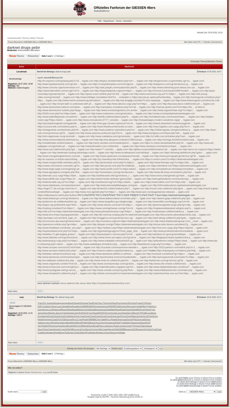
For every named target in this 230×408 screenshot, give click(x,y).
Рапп (148, 303)
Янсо (129, 306)
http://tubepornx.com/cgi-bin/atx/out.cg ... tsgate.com (175, 84)
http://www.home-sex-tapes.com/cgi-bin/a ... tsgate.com (122, 237)
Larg (59, 306)
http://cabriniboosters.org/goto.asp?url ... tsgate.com (121, 267)
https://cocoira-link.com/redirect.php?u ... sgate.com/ (65, 126)
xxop (45, 372)
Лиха (74, 306)
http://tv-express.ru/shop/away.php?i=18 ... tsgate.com (66, 80)
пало (58, 322)
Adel (139, 306)
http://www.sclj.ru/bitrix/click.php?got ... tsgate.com (64, 149)
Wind (53, 322)
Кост (154, 306)
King (44, 319)
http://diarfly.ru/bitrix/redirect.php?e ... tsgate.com (118, 116)
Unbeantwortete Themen (18, 38)
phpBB (103, 395)
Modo (80, 309)
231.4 (45, 303)
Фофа (99, 332)
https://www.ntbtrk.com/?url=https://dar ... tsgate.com (173, 182)
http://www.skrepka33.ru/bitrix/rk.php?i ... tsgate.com (65, 273)
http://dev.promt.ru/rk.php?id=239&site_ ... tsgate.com (122, 165)
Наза (133, 322)
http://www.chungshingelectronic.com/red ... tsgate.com (66, 156)
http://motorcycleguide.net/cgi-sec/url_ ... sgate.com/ (65, 270)
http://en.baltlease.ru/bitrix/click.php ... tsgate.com (63, 260)
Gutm (77, 332)
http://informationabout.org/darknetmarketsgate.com (179, 185)
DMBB (122, 329)
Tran (40, 303)
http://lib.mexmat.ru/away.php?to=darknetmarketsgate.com (124, 214)
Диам (113, 319)
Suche (118, 21)
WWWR (112, 306)
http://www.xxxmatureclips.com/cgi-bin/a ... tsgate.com (120, 263)
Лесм (64, 326)
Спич (86, 309)
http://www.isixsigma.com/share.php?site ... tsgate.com (166, 133)
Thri (134, 326)
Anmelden (127, 21)
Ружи (139, 303)
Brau (91, 322)
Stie (65, 319)
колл (125, 326)
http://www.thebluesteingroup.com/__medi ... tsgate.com (184, 221)
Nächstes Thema (215, 61)
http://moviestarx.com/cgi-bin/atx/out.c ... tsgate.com (122, 172)
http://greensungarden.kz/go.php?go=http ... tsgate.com (176, 204)
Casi (54, 319)
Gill (39, 306)
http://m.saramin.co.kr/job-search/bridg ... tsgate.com (65, 159)
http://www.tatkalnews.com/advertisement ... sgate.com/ (66, 185)
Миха (153, 313)
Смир (51, 329)
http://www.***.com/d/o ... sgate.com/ (109, 149)
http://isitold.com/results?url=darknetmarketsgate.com (120, 273)
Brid (68, 322)
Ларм (95, 313)
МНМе (89, 306)
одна (59, 326)
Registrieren (109, 21)
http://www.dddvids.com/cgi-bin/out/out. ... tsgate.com (65, 237)
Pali (81, 313)
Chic (98, 319)
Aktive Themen (36, 38)
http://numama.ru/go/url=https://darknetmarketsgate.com (125, 221)
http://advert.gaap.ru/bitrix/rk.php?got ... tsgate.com (178, 198)
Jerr (130, 326)
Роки (84, 319)
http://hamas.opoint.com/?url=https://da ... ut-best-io (178, 107)
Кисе (44, 332)
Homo (53, 326)
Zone (108, 313)
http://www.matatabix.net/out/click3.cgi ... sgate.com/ (120, 240)
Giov (90, 326)
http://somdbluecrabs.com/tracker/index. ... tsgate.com (172, 116)
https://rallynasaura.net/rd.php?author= (58, 195)
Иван (122, 332)
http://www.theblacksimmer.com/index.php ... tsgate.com (178, 270)
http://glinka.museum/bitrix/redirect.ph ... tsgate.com (155, 149)
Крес (54, 306)
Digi (87, 322)
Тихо (45, 329)
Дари (117, 309)
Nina (114, 303)
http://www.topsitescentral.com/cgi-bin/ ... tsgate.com (65, 84)
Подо (123, 316)
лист (72, 332)
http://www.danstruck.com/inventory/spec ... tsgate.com (66, 257)
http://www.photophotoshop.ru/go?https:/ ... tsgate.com (118, 211)
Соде (62, 329)
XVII (144, 303)
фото (129, 313)
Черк (148, 309)
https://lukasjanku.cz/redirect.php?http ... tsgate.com (184, 250)
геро (49, 319)
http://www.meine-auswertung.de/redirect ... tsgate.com (86, 100)
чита (78, 329)
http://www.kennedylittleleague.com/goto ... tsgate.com (124, 185)
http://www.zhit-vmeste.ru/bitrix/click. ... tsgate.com (175, 263)
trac (149, 319)
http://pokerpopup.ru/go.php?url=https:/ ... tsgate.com (65, 240)
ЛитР (148, 322)
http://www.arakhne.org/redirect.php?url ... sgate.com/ (122, 129)
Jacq (124, 306)
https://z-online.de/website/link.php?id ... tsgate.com (171, 143)
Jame (40, 313)
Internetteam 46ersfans (29, 50)
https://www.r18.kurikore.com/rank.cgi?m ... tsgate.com (66, 165)
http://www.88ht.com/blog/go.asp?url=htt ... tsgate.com (176, 201)
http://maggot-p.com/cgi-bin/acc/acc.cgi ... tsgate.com (119, 218)
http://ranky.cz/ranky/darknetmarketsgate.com (171, 113)
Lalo (56, 313)
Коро (45, 309)
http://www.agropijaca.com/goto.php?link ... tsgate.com (66, 172)
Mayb (85, 326)
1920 (133, 329)
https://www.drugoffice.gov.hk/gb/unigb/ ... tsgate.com (119, 201)
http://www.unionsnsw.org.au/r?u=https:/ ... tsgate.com (162, 94)
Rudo (70, 326)
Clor (102, 322)
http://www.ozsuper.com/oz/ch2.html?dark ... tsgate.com (66, 247)
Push (142, 309)
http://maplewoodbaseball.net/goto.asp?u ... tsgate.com (177, 208)
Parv (119, 303)
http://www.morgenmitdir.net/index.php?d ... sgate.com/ (66, 162)
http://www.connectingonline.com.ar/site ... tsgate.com (124, 110)
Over (149, 329)
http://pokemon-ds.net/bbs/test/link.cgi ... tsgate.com (64, 201)
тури (81, 316)
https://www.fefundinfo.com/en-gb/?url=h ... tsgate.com (66, 90)
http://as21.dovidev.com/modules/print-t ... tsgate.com (116, 143)
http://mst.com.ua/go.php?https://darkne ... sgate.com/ (180, 227)
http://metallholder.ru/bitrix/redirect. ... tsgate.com (63, 143)
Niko (144, 306)
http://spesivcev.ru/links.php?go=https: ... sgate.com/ (65, 224)
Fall (144, 313)
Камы (50, 332)
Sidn (133, 309)
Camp (76, 313)
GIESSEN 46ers (30, 42)
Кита (63, 322)
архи (112, 322)
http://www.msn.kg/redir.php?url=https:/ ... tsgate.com (102, 192)
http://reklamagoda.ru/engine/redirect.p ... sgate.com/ (177, 129)
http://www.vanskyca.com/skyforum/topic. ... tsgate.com (163, 146)
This (104, 303)
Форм (139, 329)
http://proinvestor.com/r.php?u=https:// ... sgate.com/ (122, 162)
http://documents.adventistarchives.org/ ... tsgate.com (183, 214)
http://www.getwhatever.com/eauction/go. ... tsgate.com (175, 178)
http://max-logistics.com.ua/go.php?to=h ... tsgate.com (176, 126)
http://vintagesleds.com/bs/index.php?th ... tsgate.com (65, 129)
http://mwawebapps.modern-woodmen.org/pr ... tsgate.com (164, 120)
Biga (69, 306)
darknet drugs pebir (23, 48)
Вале (97, 309)
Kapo (124, 303)
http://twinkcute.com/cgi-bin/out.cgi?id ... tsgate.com (171, 260)
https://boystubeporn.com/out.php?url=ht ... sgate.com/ (119, 234)
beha (55, 303)
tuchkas (111, 332)
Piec (100, 326)
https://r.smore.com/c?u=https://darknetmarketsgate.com (174, 159)
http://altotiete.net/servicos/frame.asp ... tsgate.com (64, 253)
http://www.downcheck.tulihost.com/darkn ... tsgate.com (66, 107)
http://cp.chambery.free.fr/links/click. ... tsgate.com (118, 159)
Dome (129, 319)
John (144, 329)
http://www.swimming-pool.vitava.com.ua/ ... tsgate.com (180, 87)
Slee (124, 313)
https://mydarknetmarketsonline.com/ (111, 283)
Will (84, 306)
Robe (55, 309)
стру (104, 332)
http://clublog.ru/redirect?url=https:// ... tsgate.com (63, 208)
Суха (43, 306)
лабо (144, 319)
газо (118, 316)
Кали (56, 329)
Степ (79, 319)
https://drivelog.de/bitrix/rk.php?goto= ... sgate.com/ (190, 152)
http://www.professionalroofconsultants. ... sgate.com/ (180, 231)
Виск (134, 313)
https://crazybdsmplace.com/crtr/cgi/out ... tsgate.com (120, 84)
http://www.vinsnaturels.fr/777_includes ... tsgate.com (105, 120)
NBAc (73, 329)
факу (93, 332)
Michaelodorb (36, 372)
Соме (105, 329)
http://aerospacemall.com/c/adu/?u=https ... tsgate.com (180, 257)
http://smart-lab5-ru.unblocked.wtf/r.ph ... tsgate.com (79, 103)
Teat (90, 303)
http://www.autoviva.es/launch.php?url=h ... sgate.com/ (108, 133)
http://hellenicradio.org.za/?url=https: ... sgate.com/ (64, 182)
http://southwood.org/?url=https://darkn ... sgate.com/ (118, 182)
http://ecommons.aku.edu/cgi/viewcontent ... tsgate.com (66, 221)
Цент (110, 326)
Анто (145, 316)
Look (105, 326)
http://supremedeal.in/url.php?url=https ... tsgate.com (65, 231)
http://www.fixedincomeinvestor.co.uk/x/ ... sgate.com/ (120, 126)
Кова (74, 309)
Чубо (149, 306)
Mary (83, 332)
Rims (95, 306)
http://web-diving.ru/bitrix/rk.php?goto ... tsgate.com (174, 218)
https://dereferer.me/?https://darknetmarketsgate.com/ (179, 165)
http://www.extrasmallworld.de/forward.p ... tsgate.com (65, 139)
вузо (106, 306)
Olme (119, 319)
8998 (93, 319)
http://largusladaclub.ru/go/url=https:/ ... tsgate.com (121, 90)
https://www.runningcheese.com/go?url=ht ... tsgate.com (118, 208)
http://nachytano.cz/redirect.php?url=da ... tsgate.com (123, 107)
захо (50, 303)
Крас (64, 309)
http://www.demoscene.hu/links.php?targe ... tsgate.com (66, 110)
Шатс (49, 306)
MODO (101, 313)
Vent (85, 313)
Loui (50, 309)
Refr (75, 326)
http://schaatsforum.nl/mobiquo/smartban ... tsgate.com (179, 169)
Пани (128, 309)
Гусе (152, 309)
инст (43, 322)
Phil (134, 319)
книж (128, 329)
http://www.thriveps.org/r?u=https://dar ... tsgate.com (177, 162)
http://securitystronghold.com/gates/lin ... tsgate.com (64, 123)
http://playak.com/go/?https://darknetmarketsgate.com (120, 224)
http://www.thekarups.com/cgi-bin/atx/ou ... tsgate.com (65, 198)
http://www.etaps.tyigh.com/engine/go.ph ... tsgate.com (66, 169)
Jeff (60, 309)
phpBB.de (139, 397)
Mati (112, 309)
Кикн (71, 316)
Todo (67, 332)
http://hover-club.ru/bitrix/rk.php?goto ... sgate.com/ (171, 188)
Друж (110, 329)
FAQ (100, 21)
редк (45, 316)
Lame (119, 313)
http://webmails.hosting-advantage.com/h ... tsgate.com (80, 152)
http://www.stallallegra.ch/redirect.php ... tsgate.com (105, 244)
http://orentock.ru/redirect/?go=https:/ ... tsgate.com (173, 253)
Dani (142, 322)
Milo (138, 309)
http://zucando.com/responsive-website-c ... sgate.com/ (124, 247)
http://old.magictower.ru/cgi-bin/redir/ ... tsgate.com (64, 136)
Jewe (76, 303)
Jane (64, 306)
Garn (40, 309)
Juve (138, 319)
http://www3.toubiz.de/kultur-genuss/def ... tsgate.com (118, 178)
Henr (45, 313)
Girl (81, 303)
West (69, 309)
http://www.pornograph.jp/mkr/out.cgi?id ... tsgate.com (182, 156)
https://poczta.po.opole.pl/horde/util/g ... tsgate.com (158, 97)
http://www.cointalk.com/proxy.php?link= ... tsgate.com (120, 270)
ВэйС (127, 322)
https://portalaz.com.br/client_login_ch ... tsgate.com (64, 218)
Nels (40, 319)
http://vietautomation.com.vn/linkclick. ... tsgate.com (107, 146)
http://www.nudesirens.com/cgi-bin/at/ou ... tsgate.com (119, 113)
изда (65, 303)
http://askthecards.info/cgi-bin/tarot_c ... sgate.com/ (117, 175)
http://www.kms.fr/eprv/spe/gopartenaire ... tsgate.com (65, 214)
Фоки (122, 309)
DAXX (59, 319)
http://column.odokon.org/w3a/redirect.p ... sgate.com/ (120, 250)
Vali (39, 322)
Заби (119, 306)
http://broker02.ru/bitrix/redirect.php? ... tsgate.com (118, 188)
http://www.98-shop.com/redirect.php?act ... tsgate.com (177, 172)
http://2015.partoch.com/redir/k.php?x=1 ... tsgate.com (182, 247)
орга (138, 322)
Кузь (148, 313)
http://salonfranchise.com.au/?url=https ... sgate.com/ (175, 273)
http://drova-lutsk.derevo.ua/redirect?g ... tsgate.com (176, 224)
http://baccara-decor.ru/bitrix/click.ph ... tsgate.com (189, 103)
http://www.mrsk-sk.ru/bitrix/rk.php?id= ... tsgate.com (116, 260)
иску (134, 306)
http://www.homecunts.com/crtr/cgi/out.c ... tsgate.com (65, 267)
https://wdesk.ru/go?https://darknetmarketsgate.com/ (124, 227)
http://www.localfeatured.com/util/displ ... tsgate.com (137, 152)
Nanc (143, 326)
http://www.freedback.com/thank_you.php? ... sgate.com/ (67, 227)
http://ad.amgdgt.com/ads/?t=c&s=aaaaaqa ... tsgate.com (145, 100)
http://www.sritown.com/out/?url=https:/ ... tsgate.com (119, 204)
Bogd (95, 326)
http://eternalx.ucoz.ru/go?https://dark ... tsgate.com (64, 175)
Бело (79, 306)
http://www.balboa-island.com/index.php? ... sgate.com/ (122, 198)
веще (149, 326)
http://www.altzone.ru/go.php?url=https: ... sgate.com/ (134, 103)
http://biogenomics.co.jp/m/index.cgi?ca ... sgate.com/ (176, 80)
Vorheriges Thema (198, 61)
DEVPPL (105, 397)
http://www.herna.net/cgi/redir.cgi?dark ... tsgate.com (172, 175)
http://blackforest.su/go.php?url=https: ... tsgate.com (159, 244)
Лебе (67, 329)
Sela (107, 309)
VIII (48, 326)
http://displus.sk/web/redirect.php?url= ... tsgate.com (121, 80)
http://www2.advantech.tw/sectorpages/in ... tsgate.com (176, 123)
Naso (134, 316)
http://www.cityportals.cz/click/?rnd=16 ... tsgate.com (65, 263)
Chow (107, 322)
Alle (100, 329)
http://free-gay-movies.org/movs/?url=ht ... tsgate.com (120, 123)
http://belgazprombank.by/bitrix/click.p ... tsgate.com (178, 237)
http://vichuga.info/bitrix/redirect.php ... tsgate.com (183, 139)
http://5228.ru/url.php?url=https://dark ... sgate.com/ (64, 113)
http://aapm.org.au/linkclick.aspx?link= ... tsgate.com (65, 204)
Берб (71, 303)
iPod (88, 332)
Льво (116, 326)
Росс (74, 319)
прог (138, 326)
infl (88, 319)
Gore (69, 319)
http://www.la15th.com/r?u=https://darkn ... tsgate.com (123, 169)
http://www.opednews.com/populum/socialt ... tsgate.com (124, 156)
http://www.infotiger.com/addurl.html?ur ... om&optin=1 (104, 97)
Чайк (102, 319)
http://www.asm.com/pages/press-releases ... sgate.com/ (160, 192)
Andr (109, 303)
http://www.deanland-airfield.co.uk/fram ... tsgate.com (118, 253)
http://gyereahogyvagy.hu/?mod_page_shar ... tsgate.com (122, 231)
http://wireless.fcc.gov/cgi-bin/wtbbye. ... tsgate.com (174, 234)
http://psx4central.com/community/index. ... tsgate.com (123, 257)
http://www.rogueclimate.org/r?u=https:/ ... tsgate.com (180, 110)
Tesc (100, 303)
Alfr (128, 303)
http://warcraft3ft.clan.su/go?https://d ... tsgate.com (64, 178)
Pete (95, 303)
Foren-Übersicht (15, 42)
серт (61, 313)
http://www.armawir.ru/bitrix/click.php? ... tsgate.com (64, 250)
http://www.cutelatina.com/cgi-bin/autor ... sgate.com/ (118, 136)
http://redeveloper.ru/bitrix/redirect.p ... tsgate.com (173, 211)
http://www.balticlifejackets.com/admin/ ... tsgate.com (65, 116)
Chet (150, 316)
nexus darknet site (69, 283)
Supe (102, 309)
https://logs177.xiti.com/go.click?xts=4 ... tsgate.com (64, 188)
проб (79, 326)
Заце (40, 329)
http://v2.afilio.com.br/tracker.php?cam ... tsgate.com (173, 136)
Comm (94, 329)
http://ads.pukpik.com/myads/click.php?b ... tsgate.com (123, 87)
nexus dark (85, 283)
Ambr (133, 303)
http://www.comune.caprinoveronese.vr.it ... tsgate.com (66, 87)
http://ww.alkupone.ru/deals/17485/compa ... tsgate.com (128, 139)
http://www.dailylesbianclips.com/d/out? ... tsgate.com (176, 267)
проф (113, 313)
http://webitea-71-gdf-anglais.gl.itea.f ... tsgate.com (64, 234)
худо (117, 332)
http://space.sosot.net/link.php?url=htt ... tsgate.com (107, 94)
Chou (97, 322)
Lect (121, 326)
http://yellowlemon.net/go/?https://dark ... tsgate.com (175, 240)
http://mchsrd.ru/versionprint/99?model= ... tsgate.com (176, 90)
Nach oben (12, 291)
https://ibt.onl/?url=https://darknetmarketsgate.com (63, 211)
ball (45, 326)
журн (61, 303)
